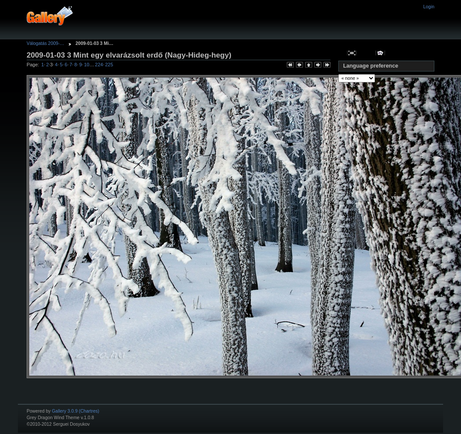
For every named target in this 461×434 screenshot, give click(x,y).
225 (109, 64)
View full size (352, 53)
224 (99, 64)
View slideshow (380, 53)
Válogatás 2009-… (45, 43)
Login (428, 6)
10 (86, 64)
